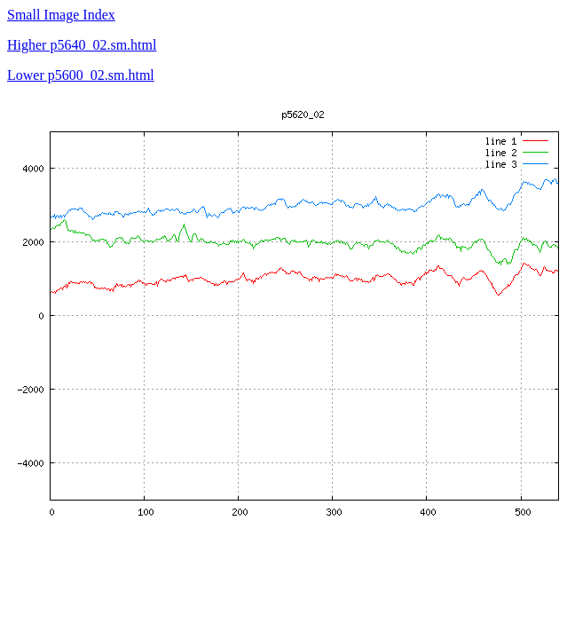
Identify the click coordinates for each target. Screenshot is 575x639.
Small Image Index (61, 14)
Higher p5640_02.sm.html (81, 44)
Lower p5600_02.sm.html (80, 75)
